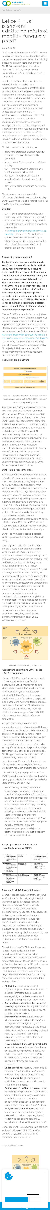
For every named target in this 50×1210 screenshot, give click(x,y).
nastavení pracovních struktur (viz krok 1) (23, 335)
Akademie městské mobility (33, 1204)
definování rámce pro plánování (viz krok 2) (25, 338)
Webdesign (25, 1207)
